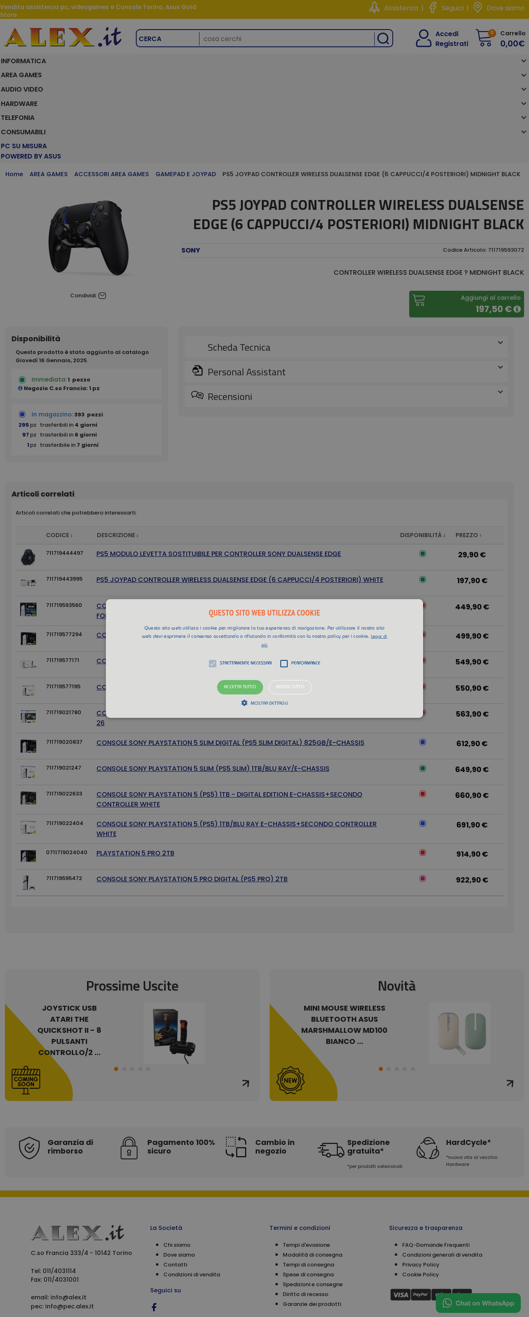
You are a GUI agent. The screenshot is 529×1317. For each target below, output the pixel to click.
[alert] (264, 658)
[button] (264, 658)
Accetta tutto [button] (240, 687)
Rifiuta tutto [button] (290, 687)
